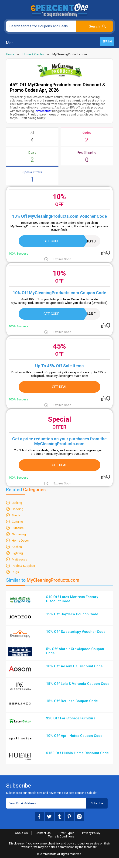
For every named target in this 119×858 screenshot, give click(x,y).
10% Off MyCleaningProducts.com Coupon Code (59, 292)
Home (10, 54)
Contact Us (43, 833)
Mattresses (19, 559)
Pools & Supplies (23, 565)
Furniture (18, 528)
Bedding (17, 509)
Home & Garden (33, 54)
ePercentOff (43, 111)
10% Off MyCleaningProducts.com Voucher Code (59, 216)
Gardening (19, 534)
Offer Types (66, 833)
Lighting (17, 553)
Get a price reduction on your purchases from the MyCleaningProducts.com (59, 441)
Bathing (17, 502)
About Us (21, 833)
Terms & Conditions (61, 836)
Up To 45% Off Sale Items (59, 365)
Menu (11, 42)
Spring (107, 41)
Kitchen (17, 547)
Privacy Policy (91, 833)
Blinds (16, 515)
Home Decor (20, 540)
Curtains (17, 521)
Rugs (15, 572)
